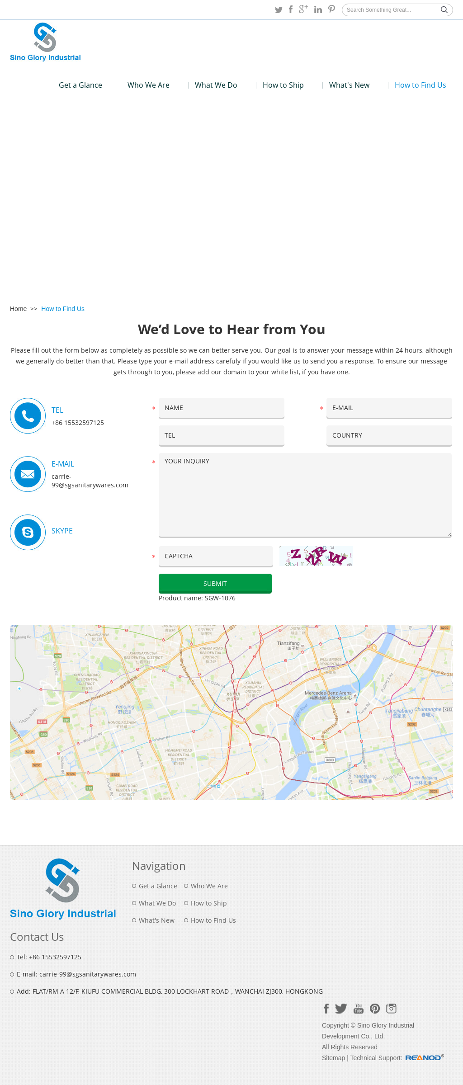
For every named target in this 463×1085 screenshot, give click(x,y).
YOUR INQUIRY (305, 495)
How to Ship (283, 85)
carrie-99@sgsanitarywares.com (90, 480)
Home (18, 308)
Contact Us (37, 936)
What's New (349, 85)
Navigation (159, 865)
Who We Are (149, 85)
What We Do (216, 85)
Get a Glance (80, 85)
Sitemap (333, 1057)
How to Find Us (420, 85)
